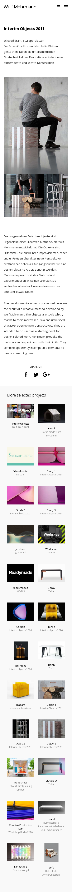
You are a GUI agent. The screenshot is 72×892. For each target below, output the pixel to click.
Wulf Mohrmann (20, 6)
